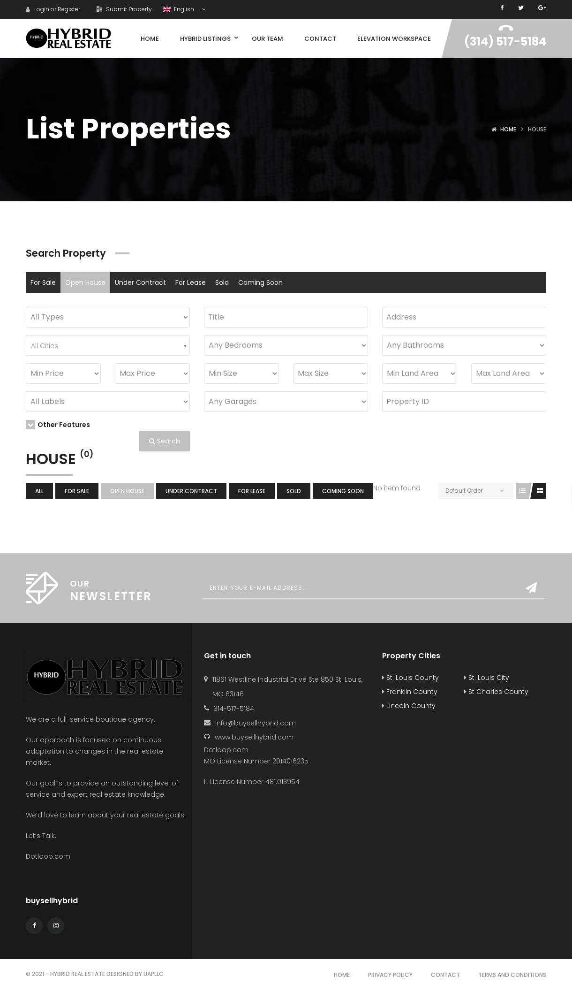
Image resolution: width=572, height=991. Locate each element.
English (179, 9)
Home (508, 129)
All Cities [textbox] (44, 346)
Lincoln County (409, 705)
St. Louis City (486, 677)
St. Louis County (410, 677)
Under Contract (140, 282)
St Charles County (496, 691)
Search (164, 441)
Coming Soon (260, 282)
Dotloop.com (49, 856)
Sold (222, 282)
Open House (85, 282)
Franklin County (409, 691)
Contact (445, 975)
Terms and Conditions (512, 975)
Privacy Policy (390, 975)
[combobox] (108, 345)
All (39, 491)
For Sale (43, 282)
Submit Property (124, 9)
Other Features (58, 424)
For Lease (190, 282)
